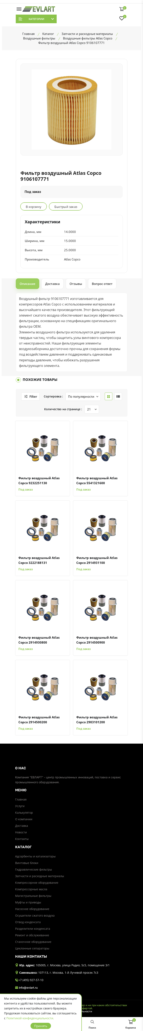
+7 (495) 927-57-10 (29, 980)
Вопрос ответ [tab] (102, 284)
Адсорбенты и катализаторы (35, 856)
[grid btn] (108, 396)
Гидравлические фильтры (33, 869)
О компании (23, 819)
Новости (21, 832)
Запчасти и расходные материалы (39, 876)
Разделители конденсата (32, 929)
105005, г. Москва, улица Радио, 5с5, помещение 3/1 (73, 965)
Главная (21, 799)
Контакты (22, 839)
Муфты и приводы (28, 902)
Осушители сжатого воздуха (35, 915)
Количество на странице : (63, 409)
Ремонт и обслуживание (32, 935)
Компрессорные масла (31, 889)
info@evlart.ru (26, 988)
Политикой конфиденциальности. (30, 1018)
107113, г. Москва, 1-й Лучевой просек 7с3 (68, 973)
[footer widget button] (71, 768)
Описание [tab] (27, 284)
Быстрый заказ (65, 207)
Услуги (20, 806)
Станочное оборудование (33, 942)
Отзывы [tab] (76, 284)
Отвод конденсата (28, 922)
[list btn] (118, 396)
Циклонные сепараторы (32, 948)
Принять (40, 1026)
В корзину (34, 207)
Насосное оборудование (32, 909)
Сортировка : (53, 396)
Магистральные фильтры (33, 896)
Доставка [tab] (52, 284)
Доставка (21, 826)
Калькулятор (24, 812)
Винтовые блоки (26, 863)
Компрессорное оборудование (36, 883)
